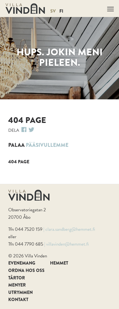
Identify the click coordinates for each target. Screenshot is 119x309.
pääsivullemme (47, 145)
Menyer (17, 285)
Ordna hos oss (26, 270)
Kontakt (18, 299)
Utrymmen (20, 292)
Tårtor (16, 278)
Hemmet (59, 263)
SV (53, 11)
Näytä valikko (111, 8)
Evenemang (21, 263)
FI (61, 11)
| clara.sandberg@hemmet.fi (69, 229)
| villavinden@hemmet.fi (66, 244)
